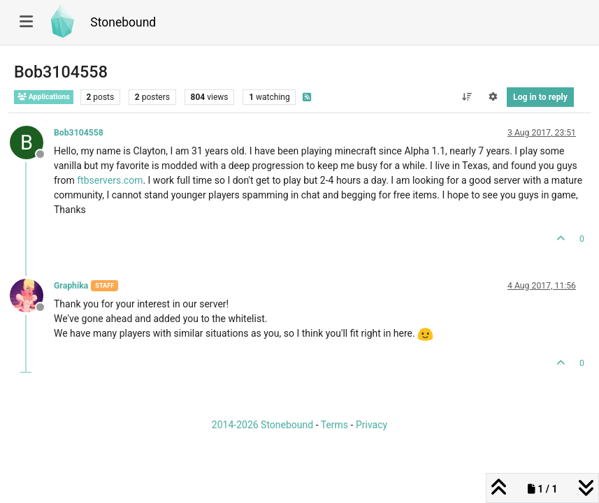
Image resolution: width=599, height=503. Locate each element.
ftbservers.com (110, 180)
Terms (334, 424)
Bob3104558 (78, 133)
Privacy (371, 424)
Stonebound (123, 22)
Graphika (71, 286)
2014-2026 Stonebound (262, 424)
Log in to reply (540, 97)
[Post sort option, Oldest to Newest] (466, 97)
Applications (43, 96)
